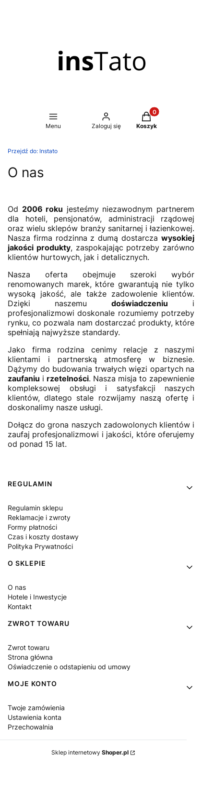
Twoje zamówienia (36, 707)
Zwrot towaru (28, 647)
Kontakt (20, 606)
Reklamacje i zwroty (39, 517)
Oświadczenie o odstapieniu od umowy (69, 667)
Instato (33, 151)
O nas (17, 587)
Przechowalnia (30, 727)
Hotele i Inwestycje (37, 597)
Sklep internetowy (90, 752)
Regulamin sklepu (35, 508)
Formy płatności (32, 527)
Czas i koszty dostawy (43, 537)
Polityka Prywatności (40, 546)
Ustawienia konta (34, 717)
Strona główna (30, 657)
